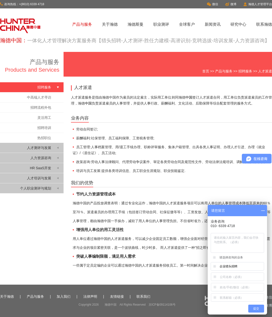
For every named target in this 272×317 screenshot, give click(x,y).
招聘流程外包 (40, 107)
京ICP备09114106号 (162, 304)
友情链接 (117, 296)
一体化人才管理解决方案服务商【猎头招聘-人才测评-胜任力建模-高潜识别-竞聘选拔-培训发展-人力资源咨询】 (148, 40)
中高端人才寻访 (39, 97)
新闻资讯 (213, 24)
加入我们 (63, 296)
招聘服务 (245, 71)
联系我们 (143, 296)
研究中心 (238, 24)
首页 (205, 71)
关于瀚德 (110, 24)
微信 (212, 4)
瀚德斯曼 (135, 24)
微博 (230, 4)
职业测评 (161, 24)
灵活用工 (44, 118)
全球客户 (187, 24)
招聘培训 (44, 128)
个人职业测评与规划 (35, 188)
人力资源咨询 (40, 158)
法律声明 (90, 296)
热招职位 (44, 138)
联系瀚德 (264, 24)
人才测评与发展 (39, 148)
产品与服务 (82, 24)
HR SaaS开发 (40, 168)
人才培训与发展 (39, 178)
